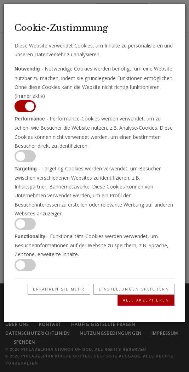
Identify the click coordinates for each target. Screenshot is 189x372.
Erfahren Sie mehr (59, 289)
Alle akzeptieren (146, 300)
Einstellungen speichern (134, 289)
